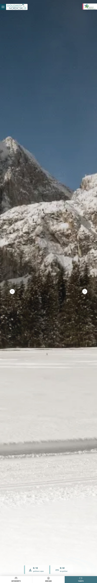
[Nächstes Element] (84, 291)
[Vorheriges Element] (12, 291)
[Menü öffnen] (3, 7)
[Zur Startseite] (17, 7)
